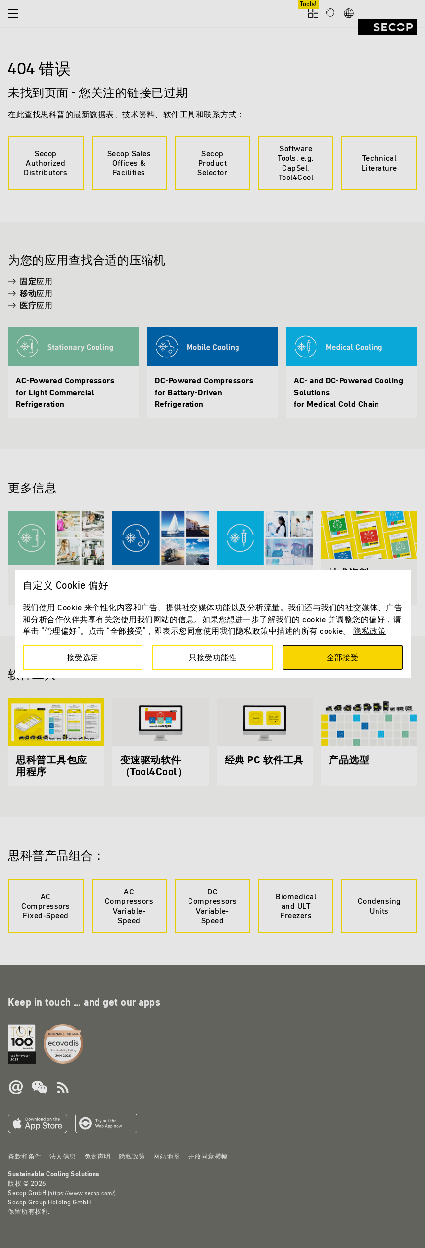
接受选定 (82, 657)
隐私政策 (369, 630)
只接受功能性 (212, 657)
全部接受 (342, 657)
